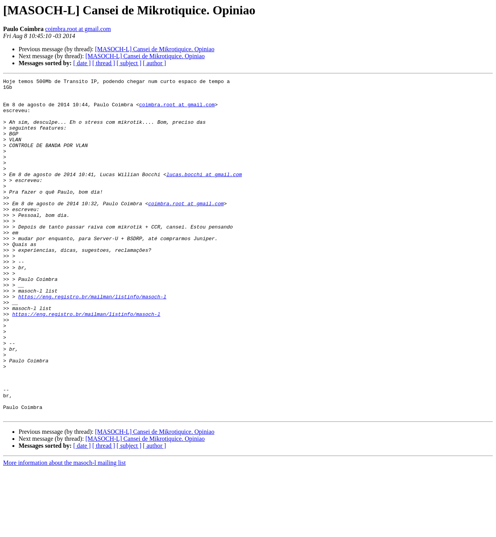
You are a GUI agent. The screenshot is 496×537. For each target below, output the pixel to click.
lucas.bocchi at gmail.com (204, 194)
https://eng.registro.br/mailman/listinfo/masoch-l (92, 340)
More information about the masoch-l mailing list (64, 530)
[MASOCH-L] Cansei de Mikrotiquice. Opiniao (154, 49)
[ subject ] (129, 63)
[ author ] (154, 63)
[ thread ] (103, 63)
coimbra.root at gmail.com (78, 29)
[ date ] (82, 63)
